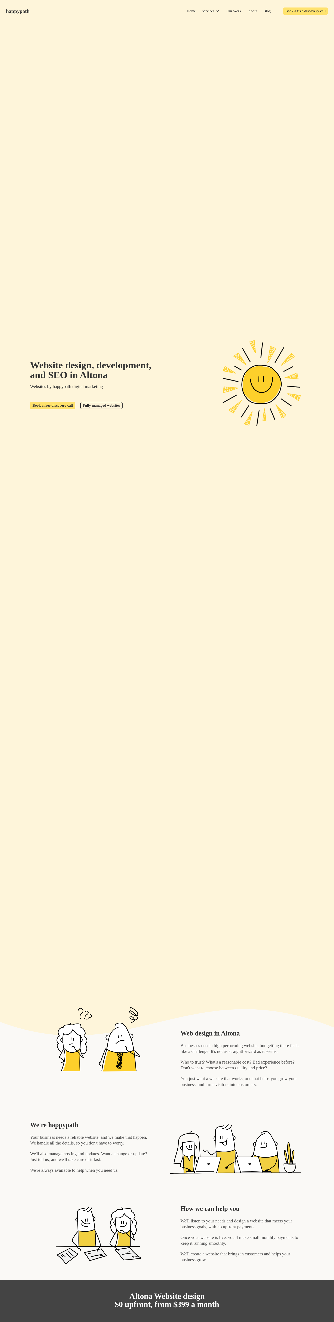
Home (191, 11)
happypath (18, 11)
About (252, 11)
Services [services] (208, 11)
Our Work (234, 11)
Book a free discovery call (305, 11)
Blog (267, 11)
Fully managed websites (101, 405)
